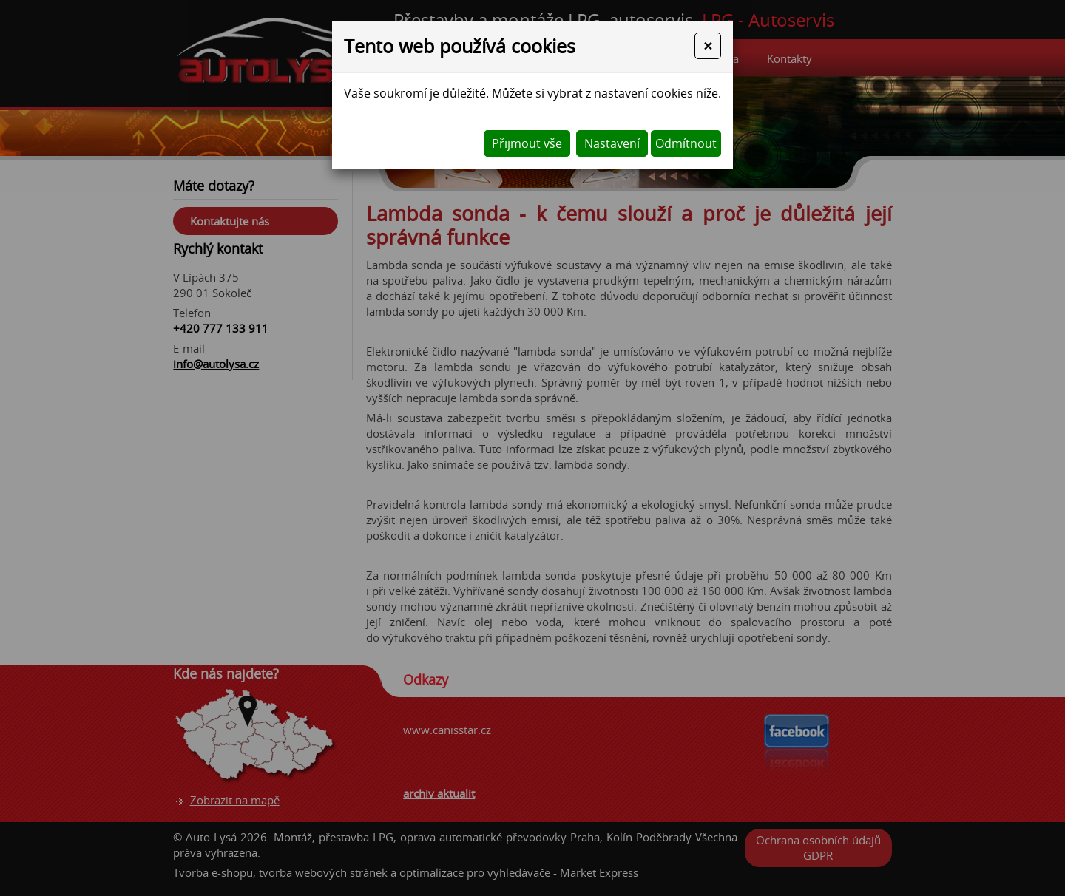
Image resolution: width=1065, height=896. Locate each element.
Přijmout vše (527, 143)
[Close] (707, 46)
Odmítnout (686, 143)
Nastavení (612, 143)
